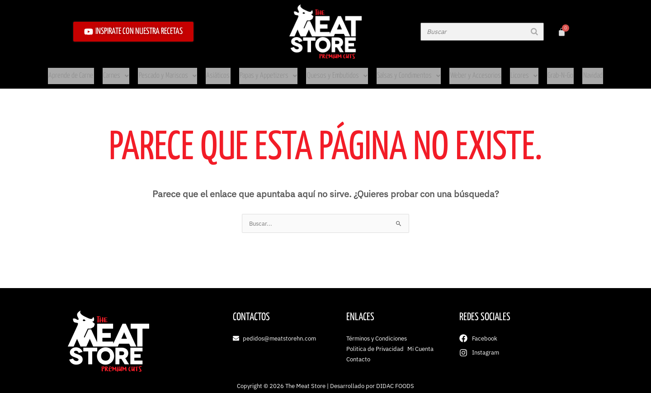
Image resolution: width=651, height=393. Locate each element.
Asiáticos (224, 72)
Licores (511, 72)
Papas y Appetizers (271, 72)
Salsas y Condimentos (403, 72)
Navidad (577, 72)
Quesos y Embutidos (336, 72)
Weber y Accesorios (467, 72)
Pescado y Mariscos (177, 72)
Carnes (128, 72)
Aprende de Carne (86, 72)
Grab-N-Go (546, 72)
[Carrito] (562, 32)
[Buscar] (534, 31)
